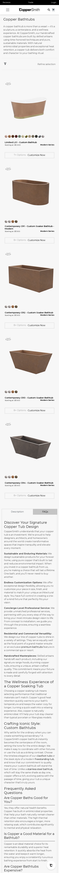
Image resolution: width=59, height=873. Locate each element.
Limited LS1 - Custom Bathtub (21, 142)
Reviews (6, 2)
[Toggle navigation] (7, 9)
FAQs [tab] (45, 511)
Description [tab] (17, 511)
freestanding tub (44, 759)
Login (53, 2)
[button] (49, 9)
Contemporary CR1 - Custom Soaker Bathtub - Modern (29, 227)
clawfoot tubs (44, 756)
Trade (30, 2)
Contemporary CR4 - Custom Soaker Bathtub (29, 482)
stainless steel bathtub (40, 769)
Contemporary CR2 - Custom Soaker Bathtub (29, 312)
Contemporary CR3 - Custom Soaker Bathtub (29, 397)
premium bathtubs (32, 647)
